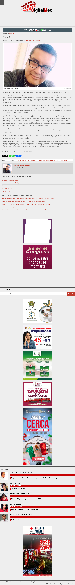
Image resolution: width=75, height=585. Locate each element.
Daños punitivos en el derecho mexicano (24, 520)
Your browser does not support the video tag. (37, 278)
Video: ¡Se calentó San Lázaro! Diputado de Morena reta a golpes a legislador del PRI (26, 204)
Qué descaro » (65, 160)
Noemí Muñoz (15, 483)
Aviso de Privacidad (46, 584)
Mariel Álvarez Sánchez (19, 494)
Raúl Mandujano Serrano (33, 41)
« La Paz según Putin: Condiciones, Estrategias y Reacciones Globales (38, 160)
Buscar (71, 294)
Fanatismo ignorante (7, 186)
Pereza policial (6, 191)
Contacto (71, 584)
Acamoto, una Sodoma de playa (11, 183)
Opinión (11, 33)
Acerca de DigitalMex (60, 584)
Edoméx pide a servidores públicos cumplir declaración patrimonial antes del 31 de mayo (26, 210)
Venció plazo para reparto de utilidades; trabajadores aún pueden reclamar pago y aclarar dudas (28, 199)
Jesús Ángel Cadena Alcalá (21, 515)
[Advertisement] (37, 20)
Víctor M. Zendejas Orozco (21, 473)
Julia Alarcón (15, 504)
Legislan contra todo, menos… (10, 207)
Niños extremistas (7, 189)
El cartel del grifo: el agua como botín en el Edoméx (27, 499)
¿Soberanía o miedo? (18, 488)
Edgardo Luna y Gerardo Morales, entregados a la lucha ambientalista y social (23, 201)
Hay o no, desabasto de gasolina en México (25, 509)
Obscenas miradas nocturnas (10, 180)
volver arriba (67, 214)
